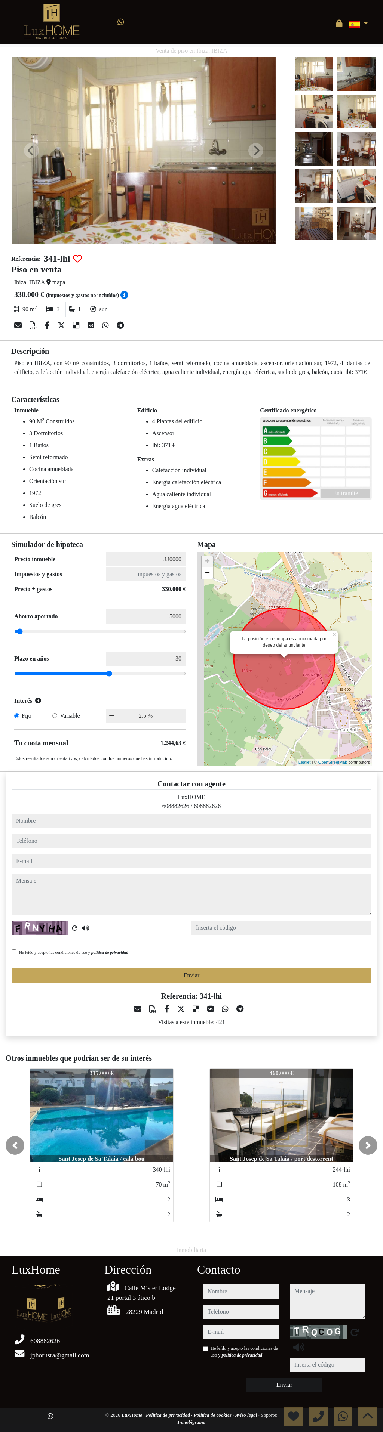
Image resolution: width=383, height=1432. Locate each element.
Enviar (192, 975)
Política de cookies (213, 1415)
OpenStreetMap (332, 762)
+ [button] (207, 561)
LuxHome (132, 1415)
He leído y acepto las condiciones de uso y (73, 952)
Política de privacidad (168, 1415)
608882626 (175, 806)
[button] (15, 1145)
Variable (70, 715)
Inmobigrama (192, 1422)
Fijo (26, 715)
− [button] (207, 573)
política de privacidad (109, 952)
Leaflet (304, 762)
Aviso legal (246, 1415)
